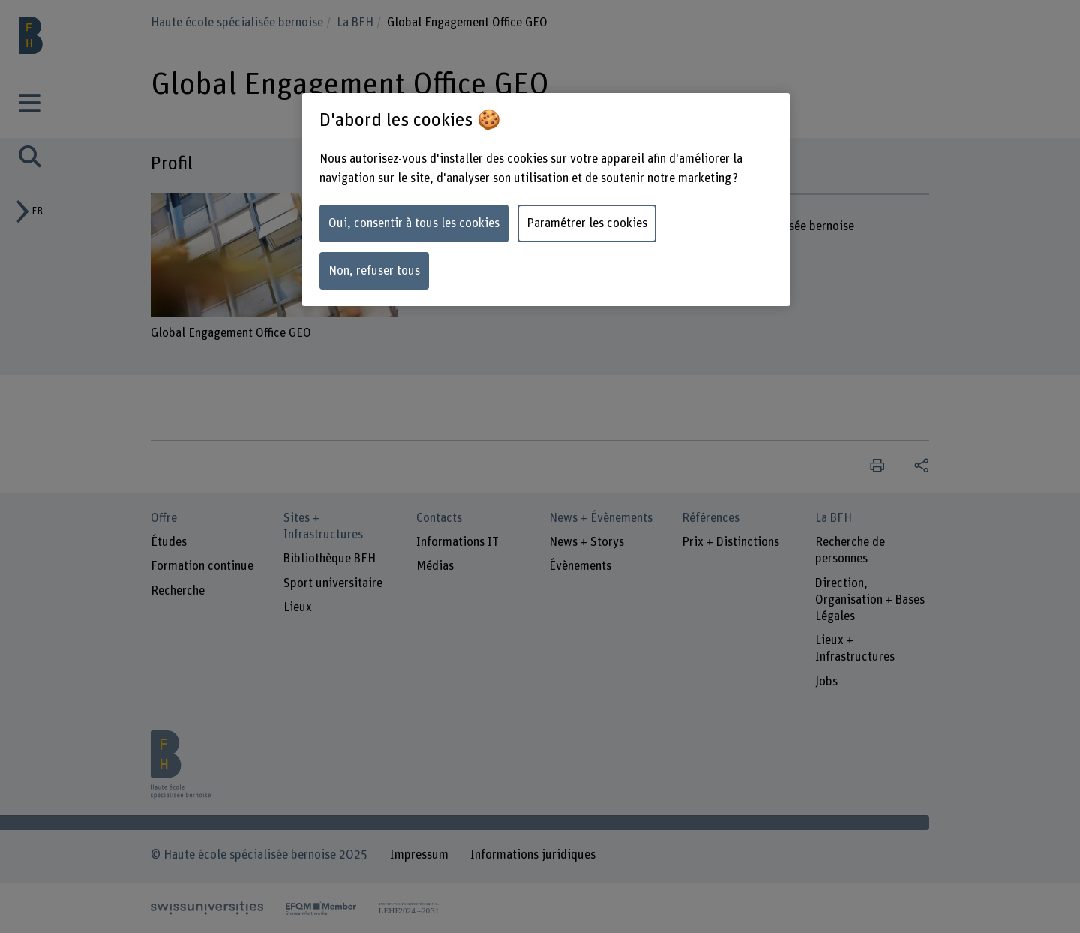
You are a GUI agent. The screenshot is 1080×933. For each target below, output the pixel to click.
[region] (546, 199)
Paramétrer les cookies (586, 224)
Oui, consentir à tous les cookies (414, 224)
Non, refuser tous (374, 271)
